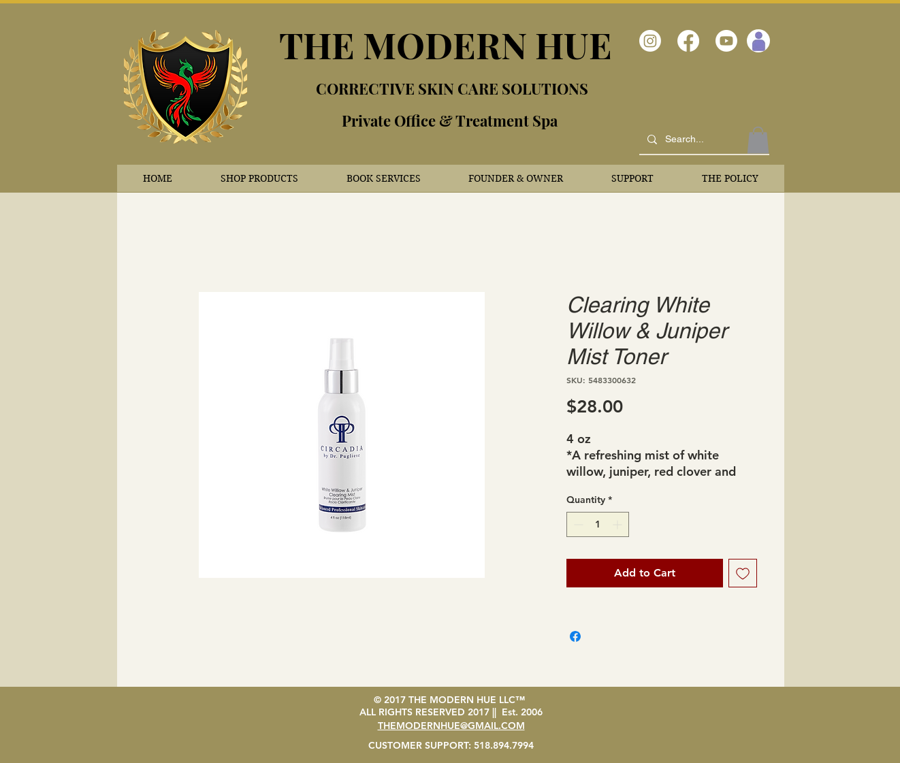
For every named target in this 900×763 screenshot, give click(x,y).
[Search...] (703, 139)
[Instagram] (650, 41)
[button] (260, 178)
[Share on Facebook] (575, 636)
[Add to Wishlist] (742, 573)
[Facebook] (688, 41)
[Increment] (618, 524)
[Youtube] (726, 41)
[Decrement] (576, 524)
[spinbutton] (597, 524)
